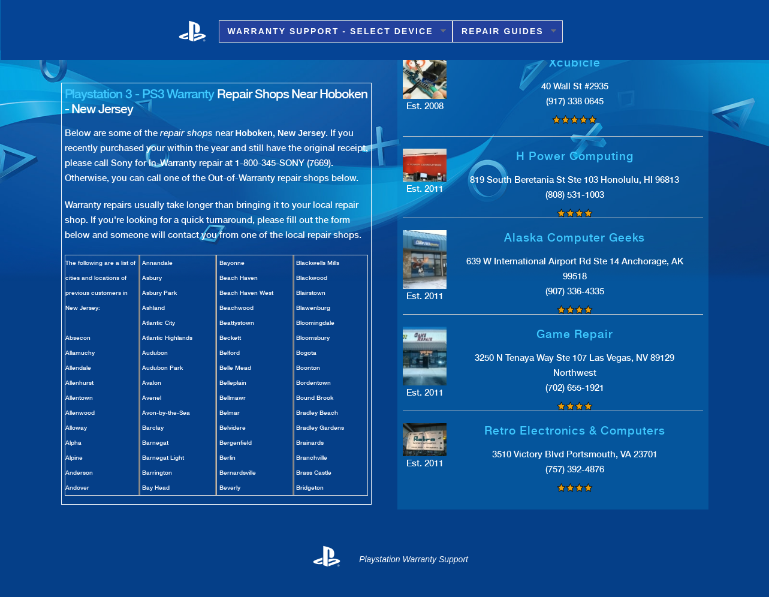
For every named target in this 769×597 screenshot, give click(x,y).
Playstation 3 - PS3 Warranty (140, 93)
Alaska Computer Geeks (574, 238)
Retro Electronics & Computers (574, 431)
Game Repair (574, 334)
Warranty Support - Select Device (332, 31)
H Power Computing (574, 156)
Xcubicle (575, 63)
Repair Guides (504, 31)
